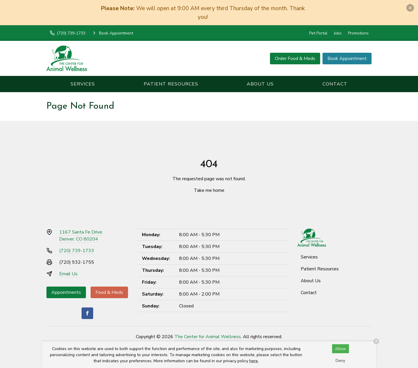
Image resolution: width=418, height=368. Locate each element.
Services (83, 84)
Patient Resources (171, 84)
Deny (340, 360)
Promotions (358, 33)
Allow (340, 348)
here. (254, 361)
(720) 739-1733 (76, 250)
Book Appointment (347, 58)
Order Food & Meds (295, 58)
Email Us (68, 274)
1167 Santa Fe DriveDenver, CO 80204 (80, 235)
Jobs (338, 33)
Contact (334, 84)
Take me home (209, 190)
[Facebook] (87, 313)
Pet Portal (318, 33)
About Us (260, 84)
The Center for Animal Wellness (207, 337)
